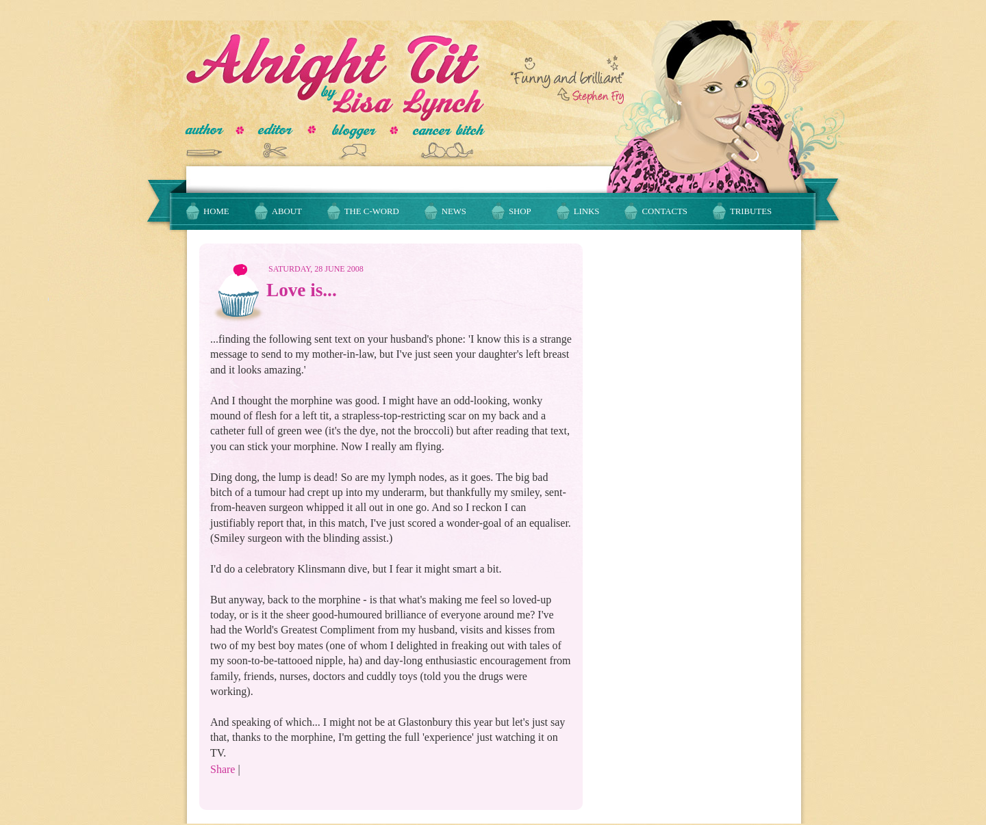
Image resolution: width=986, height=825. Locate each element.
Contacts (664, 211)
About (287, 211)
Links (587, 211)
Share (222, 769)
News (454, 211)
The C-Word (371, 211)
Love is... (301, 290)
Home (216, 211)
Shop (520, 211)
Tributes (751, 211)
